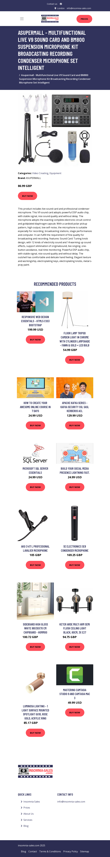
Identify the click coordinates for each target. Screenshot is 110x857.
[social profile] (61, 4)
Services (27, 819)
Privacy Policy (70, 851)
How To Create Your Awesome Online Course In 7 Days (35, 407)
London (60, 8)
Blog (26, 825)
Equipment (55, 173)
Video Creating (40, 173)
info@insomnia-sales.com (79, 8)
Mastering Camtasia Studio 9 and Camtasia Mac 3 (74, 694)
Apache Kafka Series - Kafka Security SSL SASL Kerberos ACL (74, 407)
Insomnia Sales (31, 801)
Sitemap (84, 851)
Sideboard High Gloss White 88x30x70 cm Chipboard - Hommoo (35, 628)
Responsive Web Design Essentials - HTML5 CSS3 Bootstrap (35, 321)
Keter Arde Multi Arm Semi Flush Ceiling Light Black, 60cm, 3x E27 (74, 628)
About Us (28, 813)
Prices (84, 18)
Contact (32, 851)
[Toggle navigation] (22, 18)
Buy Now (27, 195)
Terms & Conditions (50, 851)
